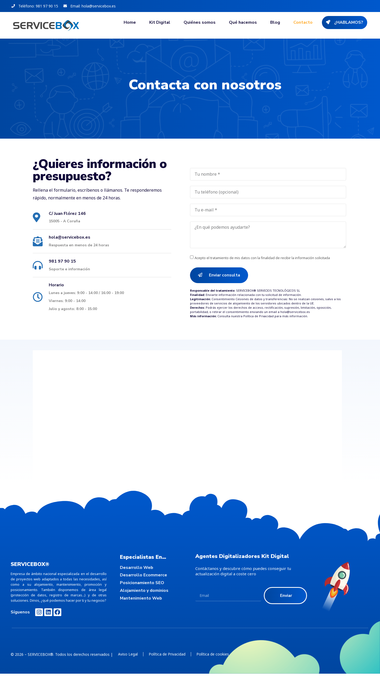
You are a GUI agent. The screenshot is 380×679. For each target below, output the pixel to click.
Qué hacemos (243, 22)
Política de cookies (212, 654)
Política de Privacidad (258, 316)
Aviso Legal (128, 654)
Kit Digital (159, 22)
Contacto (303, 22)
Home (130, 22)
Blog (275, 22)
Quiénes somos (200, 22)
